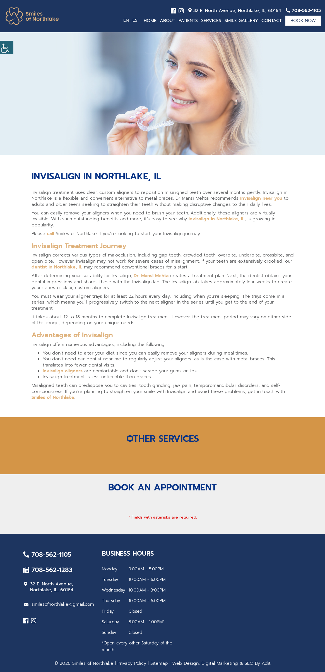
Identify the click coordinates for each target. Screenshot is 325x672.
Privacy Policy (131, 663)
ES (135, 20)
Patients (188, 20)
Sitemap (159, 663)
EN (126, 20)
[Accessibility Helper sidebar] (6, 47)
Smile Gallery (241, 20)
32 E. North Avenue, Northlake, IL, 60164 (234, 10)
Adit (266, 663)
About (167, 20)
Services (211, 20)
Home (150, 20)
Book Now (303, 20)
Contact (271, 20)
